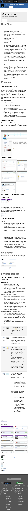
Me (5, 1)
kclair (4, 347)
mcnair (3, 373)
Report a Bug (21, 493)
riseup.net (5, 487)
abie (4, 327)
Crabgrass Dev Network (14, 5)
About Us (8, 498)
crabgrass (17, 488)
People (9, 1)
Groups (15, 1)
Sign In (25, 1)
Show (5, 20)
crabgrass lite (4, 421)
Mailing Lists (9, 503)
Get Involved (21, 501)
